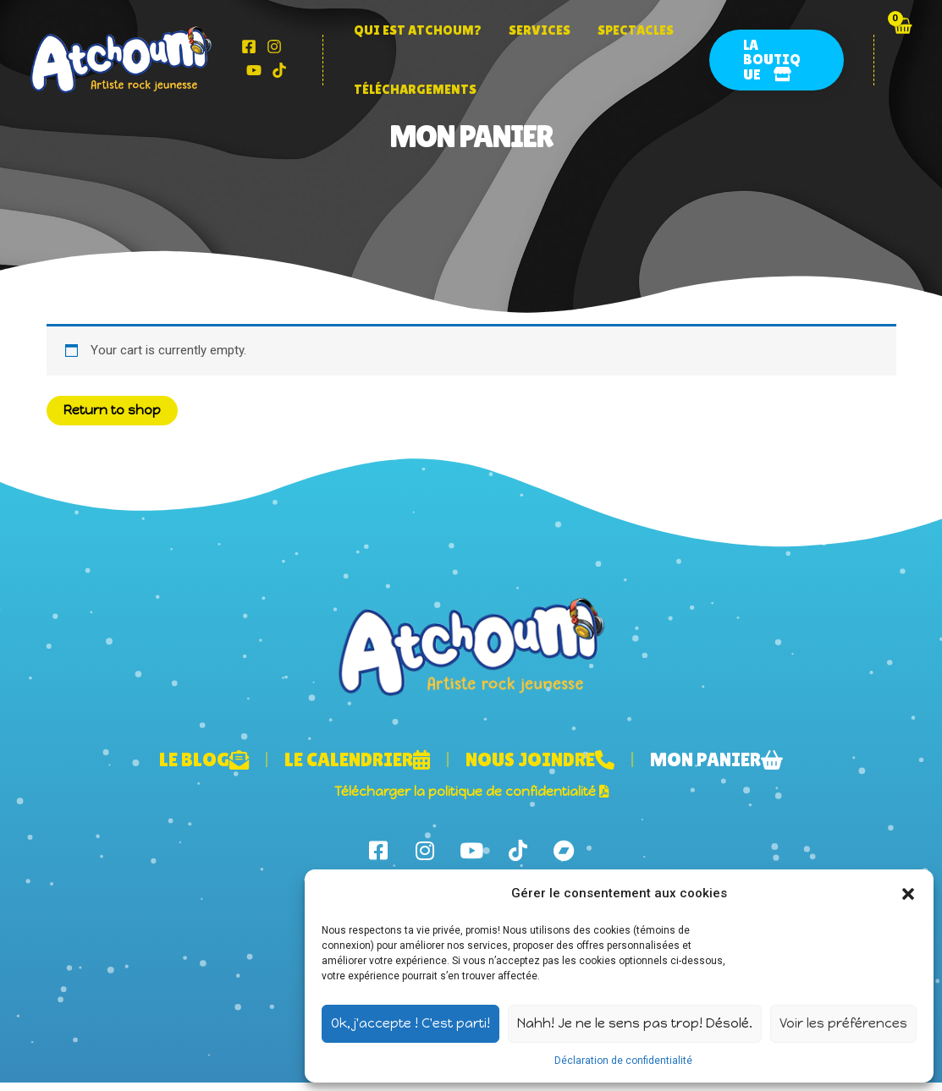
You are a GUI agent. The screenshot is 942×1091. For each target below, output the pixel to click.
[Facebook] (248, 46)
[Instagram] (274, 46)
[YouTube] (254, 70)
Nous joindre (539, 759)
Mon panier (716, 759)
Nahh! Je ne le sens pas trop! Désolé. (634, 1023)
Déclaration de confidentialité (623, 1060)
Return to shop (112, 410)
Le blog (204, 759)
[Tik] (279, 70)
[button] (908, 893)
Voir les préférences (843, 1023)
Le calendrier (357, 759)
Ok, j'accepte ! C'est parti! (410, 1023)
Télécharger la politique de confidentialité (471, 791)
